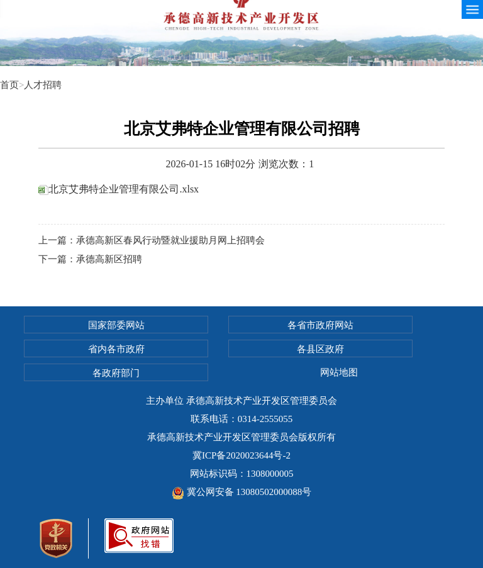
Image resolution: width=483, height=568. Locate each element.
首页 (9, 85)
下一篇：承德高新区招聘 (90, 259)
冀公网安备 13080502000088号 (242, 492)
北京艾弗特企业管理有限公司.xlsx (118, 189)
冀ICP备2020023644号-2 (241, 455)
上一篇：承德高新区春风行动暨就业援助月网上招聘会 (151, 240)
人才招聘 (43, 85)
